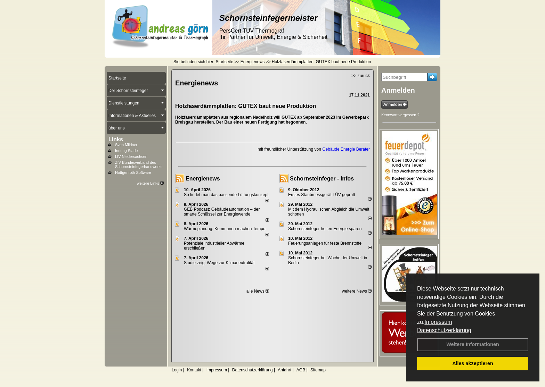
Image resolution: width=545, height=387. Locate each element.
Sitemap (318, 370)
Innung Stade (126, 151)
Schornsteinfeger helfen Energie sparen (324, 228)
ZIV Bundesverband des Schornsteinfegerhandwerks (138, 164)
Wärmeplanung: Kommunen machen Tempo (225, 228)
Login (177, 370)
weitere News (357, 291)
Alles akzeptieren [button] (472, 363)
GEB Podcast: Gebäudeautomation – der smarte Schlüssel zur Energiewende (222, 212)
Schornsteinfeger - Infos (322, 179)
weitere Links (150, 183)
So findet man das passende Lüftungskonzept (226, 194)
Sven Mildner (126, 145)
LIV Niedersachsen (131, 156)
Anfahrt (284, 370)
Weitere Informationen (472, 344)
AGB (300, 370)
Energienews (203, 179)
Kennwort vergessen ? (400, 115)
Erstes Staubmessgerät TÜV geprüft (321, 194)
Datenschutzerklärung (444, 330)
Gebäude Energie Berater (346, 149)
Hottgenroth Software (133, 172)
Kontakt (194, 370)
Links (115, 139)
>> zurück (360, 75)
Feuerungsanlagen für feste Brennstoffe (324, 243)
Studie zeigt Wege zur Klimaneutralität (219, 262)
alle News (257, 291)
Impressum (438, 322)
